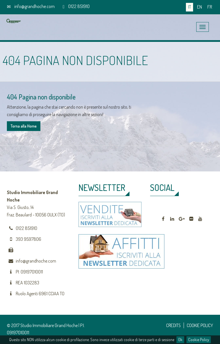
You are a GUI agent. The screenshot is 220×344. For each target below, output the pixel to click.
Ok (180, 339)
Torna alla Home (24, 126)
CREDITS (173, 325)
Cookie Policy (198, 339)
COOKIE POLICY (200, 325)
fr (209, 7)
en (199, 7)
